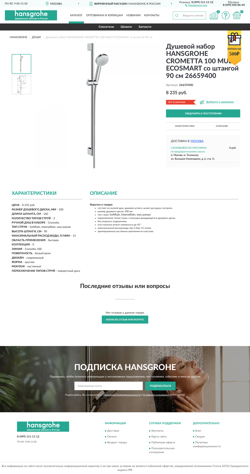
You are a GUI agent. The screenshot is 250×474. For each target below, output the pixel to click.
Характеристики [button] (184, 126)
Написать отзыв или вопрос (125, 319)
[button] (196, 5)
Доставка (113, 431)
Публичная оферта (163, 442)
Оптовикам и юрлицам (104, 15)
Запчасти (144, 26)
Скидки (200, 437)
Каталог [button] (76, 15)
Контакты (151, 15)
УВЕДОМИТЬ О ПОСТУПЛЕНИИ (203, 113)
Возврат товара (117, 442)
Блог (198, 431)
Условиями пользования (156, 395)
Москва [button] (197, 141)
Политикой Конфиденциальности (121, 395)
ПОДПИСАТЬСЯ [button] (160, 386)
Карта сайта (159, 437)
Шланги (126, 26)
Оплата (112, 437)
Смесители (106, 26)
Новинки (133, 15)
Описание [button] (222, 126)
